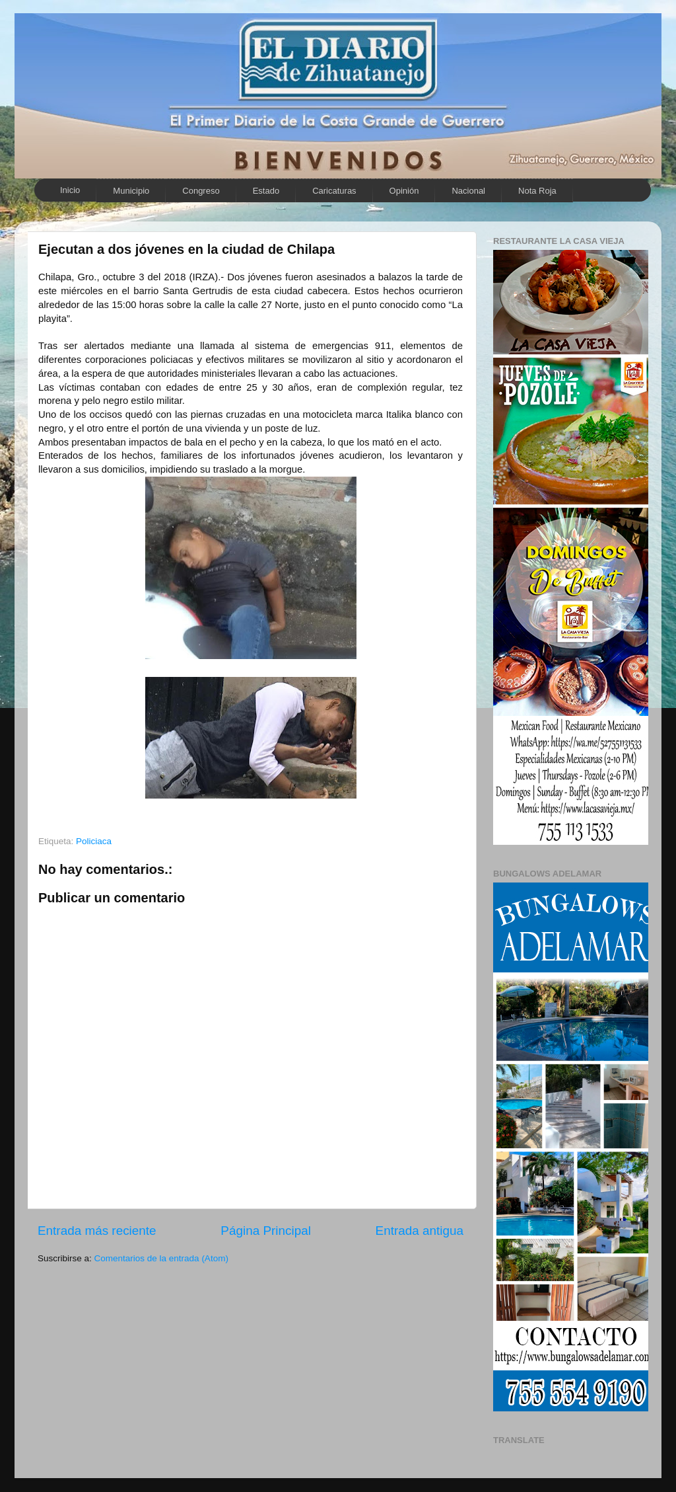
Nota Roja (537, 191)
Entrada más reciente (97, 1230)
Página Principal (265, 1230)
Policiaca (94, 841)
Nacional (468, 191)
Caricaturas (334, 191)
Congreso (200, 191)
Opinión (404, 191)
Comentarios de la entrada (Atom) (161, 1258)
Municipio (131, 191)
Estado (266, 191)
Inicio (70, 190)
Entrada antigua (419, 1230)
